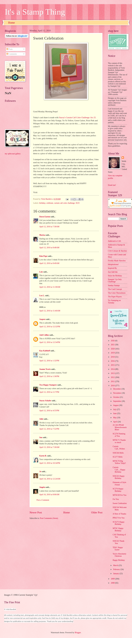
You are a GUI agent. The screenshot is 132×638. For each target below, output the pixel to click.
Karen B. (43, 456)
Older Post (96, 512)
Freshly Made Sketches (117, 261)
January (116, 574)
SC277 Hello (118, 457)
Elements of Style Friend (119, 483)
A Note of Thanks (119, 514)
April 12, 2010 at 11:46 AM (49, 311)
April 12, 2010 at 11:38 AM (49, 287)
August (116, 405)
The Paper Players (115, 297)
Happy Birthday (119, 560)
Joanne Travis (45, 369)
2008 (113, 583)
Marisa (42, 235)
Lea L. (42, 296)
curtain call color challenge (64, 203)
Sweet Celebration (120, 503)
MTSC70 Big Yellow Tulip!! (119, 462)
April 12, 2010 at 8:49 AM (49, 263)
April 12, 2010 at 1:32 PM (49, 361)
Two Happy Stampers (48, 385)
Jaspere (42, 319)
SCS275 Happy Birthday (118, 523)
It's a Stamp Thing (35, 11)
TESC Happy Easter (118, 548)
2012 (113, 377)
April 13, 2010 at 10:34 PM (49, 463)
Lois (41, 272)
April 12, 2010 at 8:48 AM (49, 248)
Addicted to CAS (114, 241)
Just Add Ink (113, 272)
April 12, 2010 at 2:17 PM (49, 392)
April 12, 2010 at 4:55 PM (49, 411)
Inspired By (112, 268)
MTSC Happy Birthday (118, 529)
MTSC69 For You (119, 495)
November (117, 393)
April (115, 422)
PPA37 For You (118, 518)
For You (116, 499)
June (115, 413)
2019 (113, 353)
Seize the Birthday (115, 276)
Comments (11, 54)
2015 (113, 365)
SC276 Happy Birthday (118, 490)
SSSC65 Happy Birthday (118, 477)
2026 (113, 341)
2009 (113, 579)
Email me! (112, 185)
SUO (77, 203)
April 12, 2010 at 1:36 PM (49, 376)
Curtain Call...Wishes (119, 447)
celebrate (49, 203)
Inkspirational (113, 264)
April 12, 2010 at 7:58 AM (49, 227)
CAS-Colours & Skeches (117, 251)
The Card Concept (115, 289)
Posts (9, 49)
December (117, 389)
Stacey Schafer (45, 401)
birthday (42, 203)
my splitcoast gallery (13, 154)
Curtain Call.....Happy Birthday (119, 469)
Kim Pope (43, 256)
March (116, 565)
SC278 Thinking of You (119, 435)
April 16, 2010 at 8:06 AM (49, 494)
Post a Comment (43, 500)
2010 (113, 386)
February (116, 569)
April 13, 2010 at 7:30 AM (49, 447)
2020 (113, 349)
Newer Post (36, 512)
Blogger (78, 633)
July (115, 409)
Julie (41, 419)
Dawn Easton (44, 217)
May (115, 418)
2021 (113, 345)
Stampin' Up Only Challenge (115, 280)
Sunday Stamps (114, 285)
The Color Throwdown (116, 293)
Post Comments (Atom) (49, 518)
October (116, 397)
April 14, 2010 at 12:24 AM (49, 479)
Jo (40, 471)
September (117, 401)
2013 (113, 373)
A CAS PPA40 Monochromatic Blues (120, 427)
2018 (113, 357)
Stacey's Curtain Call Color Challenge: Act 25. (77, 117)
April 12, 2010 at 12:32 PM (49, 327)
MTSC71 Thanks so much (119, 441)
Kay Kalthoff (44, 351)
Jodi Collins (44, 335)
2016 (113, 361)
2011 (113, 381)
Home (11, 22)
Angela (42, 487)
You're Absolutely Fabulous (119, 555)
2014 (113, 369)
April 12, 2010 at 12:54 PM (49, 342)
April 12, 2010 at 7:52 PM (49, 429)
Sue (40, 437)
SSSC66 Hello (118, 453)
